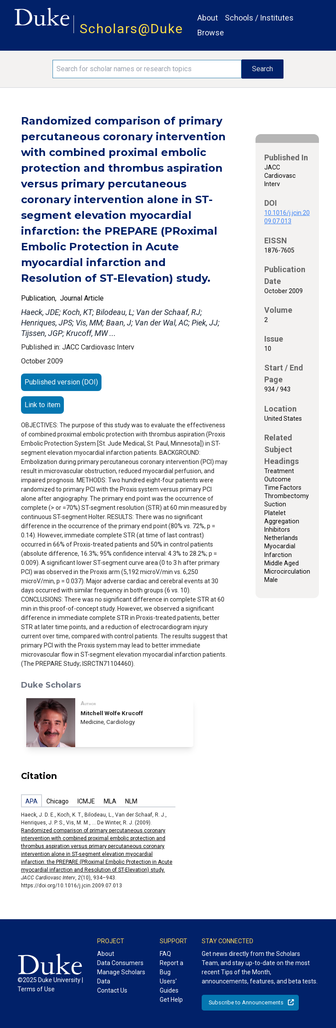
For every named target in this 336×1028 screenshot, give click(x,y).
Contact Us (112, 990)
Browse (210, 32)
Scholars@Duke (131, 28)
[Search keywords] (147, 69)
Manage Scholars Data (121, 977)
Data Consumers (120, 962)
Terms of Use (36, 989)
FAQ (165, 953)
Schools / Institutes (259, 17)
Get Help (171, 999)
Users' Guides (169, 986)
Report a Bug (171, 967)
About (207, 17)
